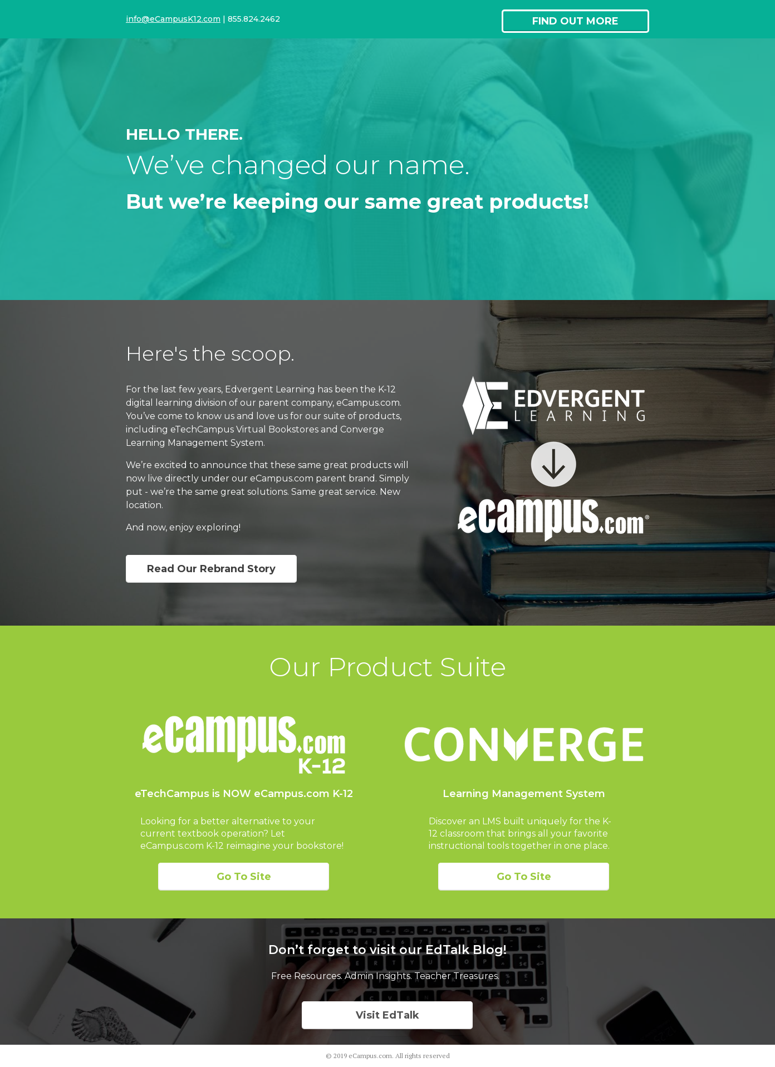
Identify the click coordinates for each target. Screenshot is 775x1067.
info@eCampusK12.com (173, 19)
